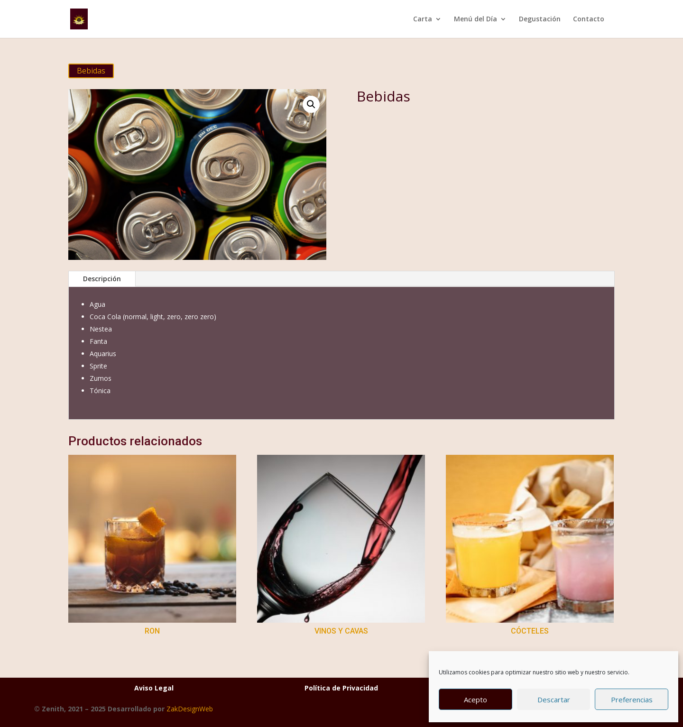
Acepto (475, 699)
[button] (311, 104)
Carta (422, 19)
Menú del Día (475, 19)
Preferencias (632, 699)
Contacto (588, 19)
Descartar (553, 699)
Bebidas (91, 70)
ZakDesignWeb (189, 708)
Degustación (540, 19)
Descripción (102, 278)
